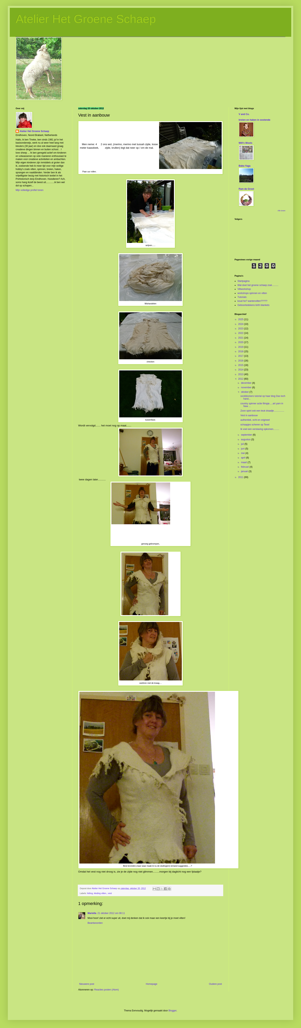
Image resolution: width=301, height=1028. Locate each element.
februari (245, 466)
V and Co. (244, 114)
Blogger (172, 1010)
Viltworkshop (244, 289)
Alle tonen (281, 211)
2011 (241, 477)
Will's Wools (245, 143)
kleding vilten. (100, 893)
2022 (241, 333)
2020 (241, 342)
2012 (241, 378)
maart (244, 462)
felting (90, 893)
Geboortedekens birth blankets (253, 305)
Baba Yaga (244, 165)
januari (245, 471)
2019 (241, 347)
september (247, 434)
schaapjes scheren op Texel (254, 424)
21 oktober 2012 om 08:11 (111, 913)
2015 (241, 365)
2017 (241, 356)
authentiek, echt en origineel (255, 420)
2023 (241, 328)
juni (243, 448)
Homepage (151, 984)
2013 (241, 374)
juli (243, 444)
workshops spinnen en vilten (252, 293)
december (246, 383)
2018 (241, 351)
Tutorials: (242, 297)
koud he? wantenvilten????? (252, 301)
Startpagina (243, 281)
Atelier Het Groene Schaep (86, 18)
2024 (241, 324)
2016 (241, 360)
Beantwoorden (95, 923)
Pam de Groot (246, 189)
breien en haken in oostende (254, 120)
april (243, 457)
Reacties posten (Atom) (106, 989)
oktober (245, 392)
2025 (241, 319)
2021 (241, 337)
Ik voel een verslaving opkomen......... (259, 429)
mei (243, 453)
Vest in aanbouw (249, 415)
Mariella (92, 913)
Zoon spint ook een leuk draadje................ (262, 410)
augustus (246, 439)
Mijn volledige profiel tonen (29, 190)
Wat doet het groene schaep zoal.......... (257, 285)
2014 (241, 369)
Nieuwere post (86, 984)
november (246, 387)
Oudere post (215, 984)
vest (110, 893)
